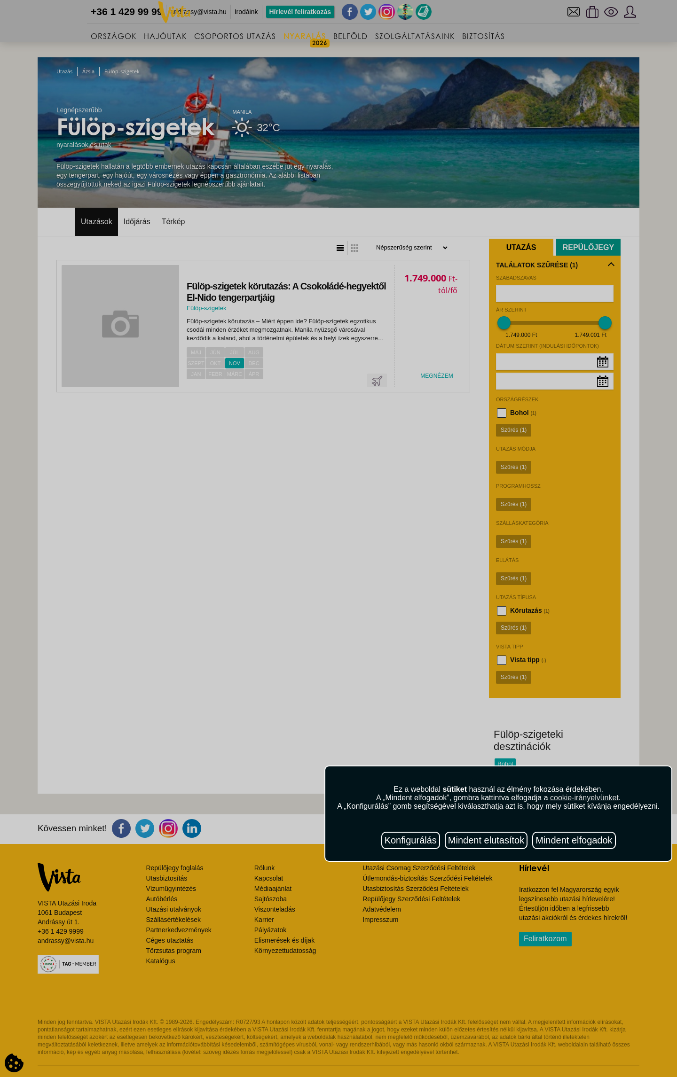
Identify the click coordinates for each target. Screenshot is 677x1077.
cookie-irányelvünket (584, 798)
